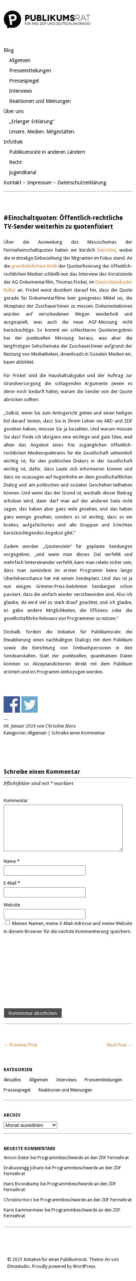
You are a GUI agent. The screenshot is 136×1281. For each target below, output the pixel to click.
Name (12, 861)
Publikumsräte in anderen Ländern (47, 152)
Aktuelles (12, 1079)
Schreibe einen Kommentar (78, 733)
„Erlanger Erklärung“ (31, 121)
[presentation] (33, 972)
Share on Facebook (12, 704)
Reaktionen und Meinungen (40, 101)
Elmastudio (18, 1266)
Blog (9, 50)
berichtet (107, 250)
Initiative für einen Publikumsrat (55, 1259)
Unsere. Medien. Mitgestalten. (42, 132)
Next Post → (119, 1045)
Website (12, 905)
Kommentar (16, 800)
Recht (15, 162)
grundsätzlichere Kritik (33, 266)
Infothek (13, 142)
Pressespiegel (24, 81)
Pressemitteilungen (30, 70)
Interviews (20, 91)
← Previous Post (20, 1045)
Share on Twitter (29, 704)
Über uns (14, 111)
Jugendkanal (22, 172)
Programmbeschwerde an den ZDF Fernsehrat (83, 1157)
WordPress (84, 1266)
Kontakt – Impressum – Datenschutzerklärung (55, 182)
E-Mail (12, 883)
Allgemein (19, 60)
